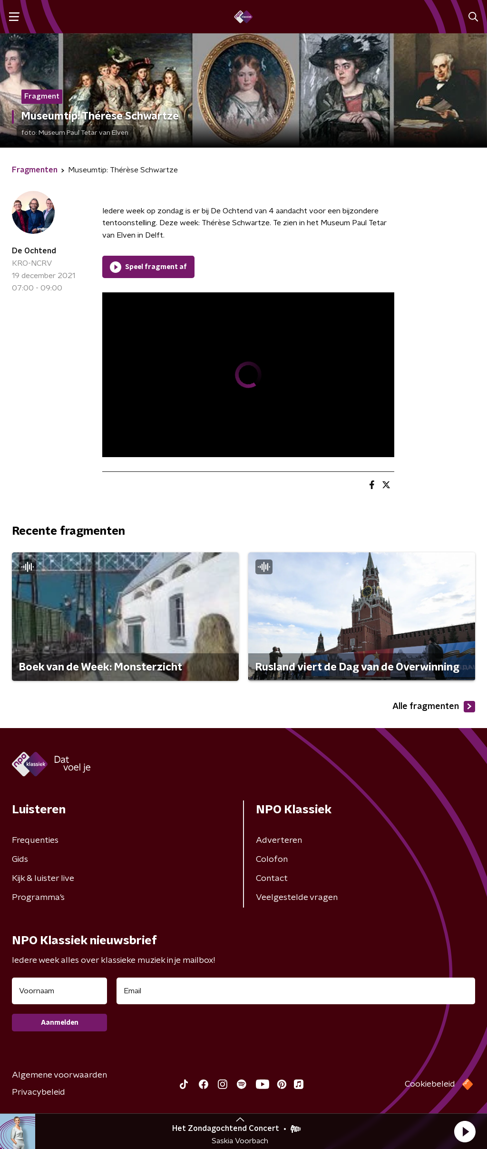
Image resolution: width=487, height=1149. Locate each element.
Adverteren (279, 840)
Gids (20, 859)
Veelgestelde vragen (297, 897)
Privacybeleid (38, 1092)
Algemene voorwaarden (59, 1075)
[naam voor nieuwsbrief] (59, 991)
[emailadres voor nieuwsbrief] (296, 991)
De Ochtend (34, 251)
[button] (464, 1131)
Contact (272, 878)
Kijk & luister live (43, 878)
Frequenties (35, 840)
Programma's (38, 897)
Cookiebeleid (430, 1084)
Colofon (272, 859)
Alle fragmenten (433, 706)
